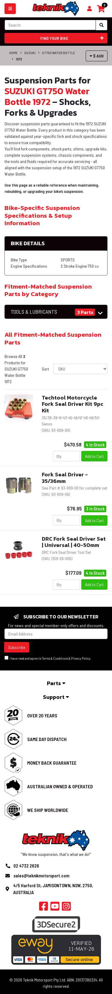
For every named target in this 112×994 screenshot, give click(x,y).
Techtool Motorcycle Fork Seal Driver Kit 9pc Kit (72, 404)
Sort (45, 368)
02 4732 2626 (26, 865)
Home (13, 53)
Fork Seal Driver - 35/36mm (65, 477)
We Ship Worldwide (47, 810)
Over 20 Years (42, 715)
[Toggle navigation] (10, 8)
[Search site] (102, 25)
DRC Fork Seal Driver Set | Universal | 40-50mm (74, 542)
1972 (19, 59)
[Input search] (50, 25)
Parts (56, 683)
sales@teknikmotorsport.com (41, 875)
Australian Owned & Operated (60, 786)
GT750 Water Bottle (58, 53)
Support (56, 697)
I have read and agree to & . (47, 658)
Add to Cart (94, 456)
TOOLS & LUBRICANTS (34, 312)
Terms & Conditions (55, 658)
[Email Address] (56, 634)
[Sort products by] (80, 369)
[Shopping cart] (89, 8)
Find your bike (72, 38)
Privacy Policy (80, 658)
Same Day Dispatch (47, 739)
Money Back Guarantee (51, 763)
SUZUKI (30, 53)
